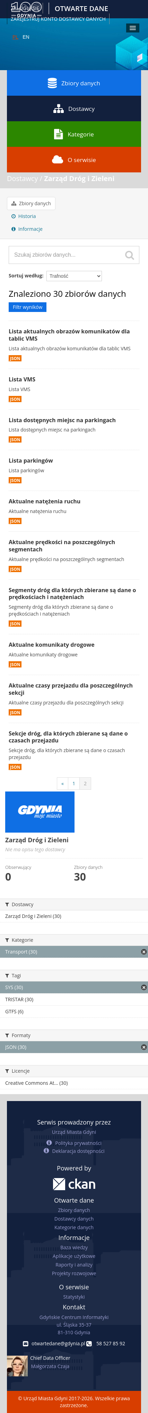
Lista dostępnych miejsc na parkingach (62, 420)
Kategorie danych (74, 1227)
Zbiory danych (74, 83)
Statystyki (74, 1296)
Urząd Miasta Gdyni (74, 1132)
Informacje (27, 229)
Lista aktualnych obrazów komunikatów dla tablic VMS (69, 335)
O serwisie (74, 159)
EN (26, 37)
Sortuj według (25, 275)
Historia (23, 216)
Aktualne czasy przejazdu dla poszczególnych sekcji (71, 689)
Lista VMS (22, 379)
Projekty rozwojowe (74, 1273)
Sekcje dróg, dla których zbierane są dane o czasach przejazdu (68, 737)
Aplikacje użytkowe (74, 1256)
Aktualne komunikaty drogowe (52, 644)
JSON (15, 358)
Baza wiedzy (74, 1247)
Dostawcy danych (74, 1218)
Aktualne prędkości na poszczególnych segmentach (62, 545)
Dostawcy (74, 108)
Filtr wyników (27, 307)
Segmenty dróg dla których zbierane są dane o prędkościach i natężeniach (72, 593)
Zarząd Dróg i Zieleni (79, 178)
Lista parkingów (31, 460)
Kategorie (74, 134)
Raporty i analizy (74, 1264)
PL (15, 37)
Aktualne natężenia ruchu (44, 501)
